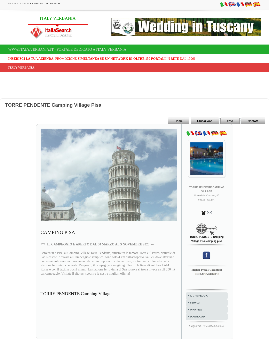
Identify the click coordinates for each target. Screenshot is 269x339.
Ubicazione (204, 121)
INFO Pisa (196, 309)
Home (179, 121)
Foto (230, 121)
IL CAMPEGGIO (199, 295)
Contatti (253, 121)
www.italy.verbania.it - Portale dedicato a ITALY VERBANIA (67, 49)
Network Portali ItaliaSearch (41, 3)
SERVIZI (194, 302)
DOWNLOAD (197, 316)
